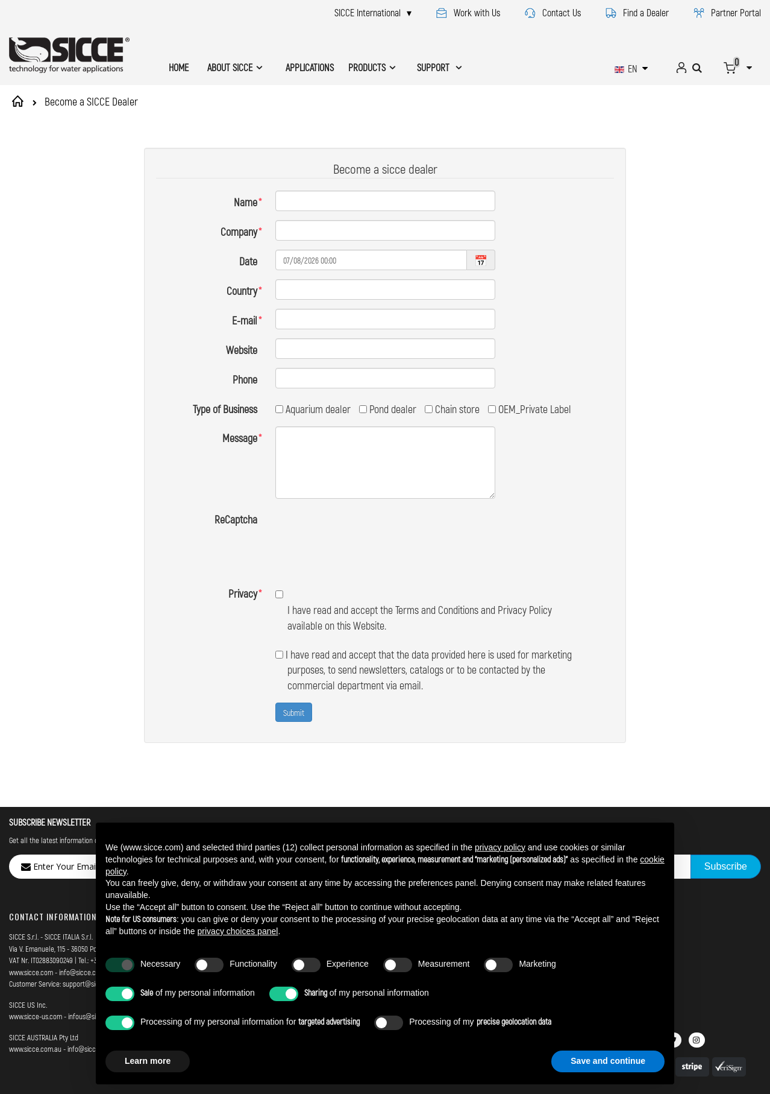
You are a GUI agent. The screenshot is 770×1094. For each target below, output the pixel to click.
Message (239, 437)
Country (242, 290)
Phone (245, 379)
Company (239, 231)
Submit (293, 667)
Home (19, 101)
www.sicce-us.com (35, 971)
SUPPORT (434, 67)
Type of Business (225, 409)
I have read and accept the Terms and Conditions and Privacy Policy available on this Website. (413, 564)
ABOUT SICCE (229, 67)
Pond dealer (387, 409)
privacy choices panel (238, 931)
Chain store (452, 409)
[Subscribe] (725, 821)
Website (241, 349)
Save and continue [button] (608, 1061)
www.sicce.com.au (35, 1003)
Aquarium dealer (313, 409)
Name (245, 202)
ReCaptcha (235, 519)
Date (248, 261)
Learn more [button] (148, 1061)
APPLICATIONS (310, 67)
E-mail (244, 320)
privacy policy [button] (500, 847)
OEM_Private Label (529, 409)
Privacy (242, 548)
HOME (179, 67)
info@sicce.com (82, 926)
